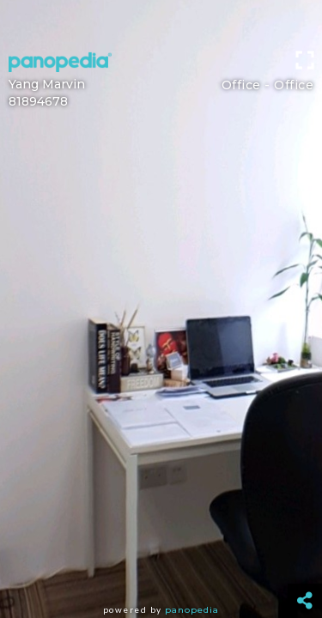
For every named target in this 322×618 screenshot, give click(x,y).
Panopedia (192, 609)
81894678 (38, 101)
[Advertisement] (161, 21)
